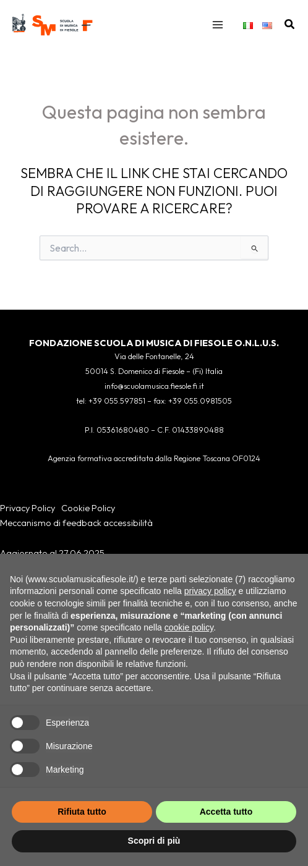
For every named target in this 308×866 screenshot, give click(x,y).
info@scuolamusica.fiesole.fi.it (154, 386)
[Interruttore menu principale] (218, 25)
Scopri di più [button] (154, 841)
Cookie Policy (88, 508)
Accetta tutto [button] (226, 812)
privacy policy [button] (210, 591)
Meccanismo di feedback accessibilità (76, 523)
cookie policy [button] (189, 627)
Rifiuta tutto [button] (82, 812)
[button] (290, 25)
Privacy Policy (27, 508)
